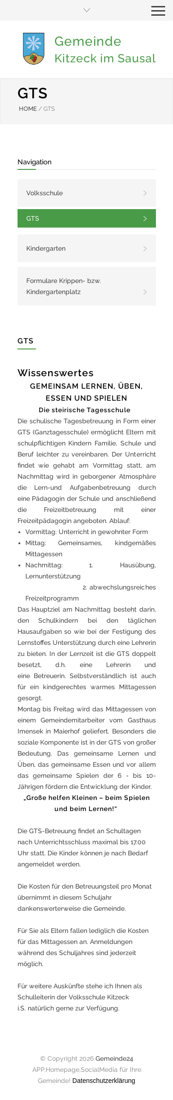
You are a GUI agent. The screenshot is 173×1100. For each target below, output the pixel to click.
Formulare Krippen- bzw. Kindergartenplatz (63, 286)
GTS (32, 218)
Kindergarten (46, 248)
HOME (28, 108)
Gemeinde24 (114, 1058)
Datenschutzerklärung (103, 1080)
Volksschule (44, 193)
